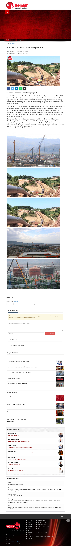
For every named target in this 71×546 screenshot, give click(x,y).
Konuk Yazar (11, 457)
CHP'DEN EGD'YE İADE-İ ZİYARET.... (17, 404)
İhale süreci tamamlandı (13, 412)
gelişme (34, 304)
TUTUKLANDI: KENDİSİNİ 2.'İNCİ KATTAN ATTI (20, 372)
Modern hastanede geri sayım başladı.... (18, 383)
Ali (8, 487)
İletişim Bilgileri (11, 537)
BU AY (25, 357)
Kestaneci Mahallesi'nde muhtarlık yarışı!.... (19, 361)
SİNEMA (30, 532)
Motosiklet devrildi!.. (12, 397)
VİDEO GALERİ (42, 522)
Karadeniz (9, 304)
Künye (9, 539)
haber (29, 304)
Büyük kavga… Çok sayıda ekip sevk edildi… (25, 40)
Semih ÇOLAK (12, 433)
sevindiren (23, 304)
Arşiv (39, 528)
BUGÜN (10, 357)
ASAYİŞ (30, 520)
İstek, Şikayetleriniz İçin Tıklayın (13, 541)
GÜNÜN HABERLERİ (43, 526)
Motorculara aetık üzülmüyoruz (16, 484)
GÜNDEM (12, 43)
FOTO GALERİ (41, 520)
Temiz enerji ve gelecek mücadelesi (17, 459)
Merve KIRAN (12, 451)
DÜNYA (30, 538)
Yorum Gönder (50, 333)
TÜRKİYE (30, 536)
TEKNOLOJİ (31, 534)
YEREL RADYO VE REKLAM (15, 470)
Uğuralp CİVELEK (13, 462)
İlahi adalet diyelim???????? (15, 496)
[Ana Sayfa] (7, 12)
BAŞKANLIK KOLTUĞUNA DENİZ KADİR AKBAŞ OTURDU (23, 367)
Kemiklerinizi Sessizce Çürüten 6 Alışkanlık (19, 441)
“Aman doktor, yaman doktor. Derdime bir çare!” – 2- (21, 447)
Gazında (16, 304)
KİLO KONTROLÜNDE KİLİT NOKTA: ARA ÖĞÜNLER (22, 453)
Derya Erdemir (12, 494)
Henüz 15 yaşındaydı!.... (14, 378)
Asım (9, 482)
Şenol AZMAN (12, 445)
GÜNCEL (30, 524)
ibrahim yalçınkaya (13, 499)
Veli (9, 505)
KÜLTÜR (30, 526)
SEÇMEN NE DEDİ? (13, 435)
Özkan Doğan (12, 468)
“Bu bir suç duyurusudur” (14, 464)
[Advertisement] (35, 26)
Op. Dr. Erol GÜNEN (13, 439)
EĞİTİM (30, 522)
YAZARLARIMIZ (42, 524)
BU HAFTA (18, 357)
